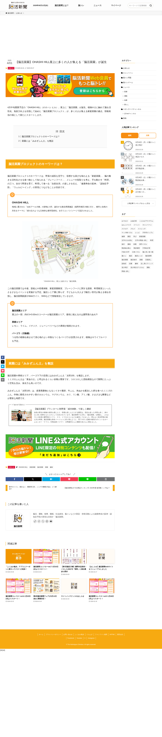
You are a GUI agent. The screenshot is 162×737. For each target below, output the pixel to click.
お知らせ (11, 68)
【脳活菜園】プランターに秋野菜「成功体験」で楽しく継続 (62, 409)
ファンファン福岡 (101, 634)
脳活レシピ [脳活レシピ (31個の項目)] (139, 257)
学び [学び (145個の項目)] (134, 238)
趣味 (51, 467)
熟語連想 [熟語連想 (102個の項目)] (137, 249)
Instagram (91, 638)
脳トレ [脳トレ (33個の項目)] (124, 257)
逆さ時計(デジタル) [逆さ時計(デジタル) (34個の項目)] (137, 269)
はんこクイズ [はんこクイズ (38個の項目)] (126, 226)
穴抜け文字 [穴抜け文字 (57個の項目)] (125, 253)
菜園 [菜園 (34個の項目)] (141, 261)
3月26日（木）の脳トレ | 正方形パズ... (145, 191)
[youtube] (50, 521)
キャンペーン (128, 73)
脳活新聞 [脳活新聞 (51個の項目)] (148, 257)
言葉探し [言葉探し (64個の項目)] (148, 261)
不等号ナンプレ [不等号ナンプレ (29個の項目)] (148, 234)
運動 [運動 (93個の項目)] (148, 269)
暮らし (127, 105)
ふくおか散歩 (79, 634)
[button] (14, 479)
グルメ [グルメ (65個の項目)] (133, 230)
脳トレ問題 (127, 78)
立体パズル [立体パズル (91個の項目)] (136, 253)
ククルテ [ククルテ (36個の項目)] (125, 230)
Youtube (79, 638)
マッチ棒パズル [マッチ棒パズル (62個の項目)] (127, 234)
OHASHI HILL (23, 467)
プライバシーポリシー (53, 634)
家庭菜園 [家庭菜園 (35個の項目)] (142, 238)
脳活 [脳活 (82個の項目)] (130, 257)
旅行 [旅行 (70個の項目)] (123, 245)
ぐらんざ (89, 634)
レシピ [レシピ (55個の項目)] (137, 234)
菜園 (46, 467)
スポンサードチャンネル (132, 110)
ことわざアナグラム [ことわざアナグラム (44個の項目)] (146, 222)
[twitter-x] (43, 521)
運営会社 (120, 634)
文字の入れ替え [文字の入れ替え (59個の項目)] (127, 242)
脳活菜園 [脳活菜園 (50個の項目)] (125, 261)
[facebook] (39, 521)
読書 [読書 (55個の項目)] (130, 265)
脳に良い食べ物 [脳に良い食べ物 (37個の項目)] (148, 253)
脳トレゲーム (128, 83)
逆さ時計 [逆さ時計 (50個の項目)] (125, 269)
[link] (35, 521)
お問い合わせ (68, 634)
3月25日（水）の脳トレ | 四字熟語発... (145, 168)
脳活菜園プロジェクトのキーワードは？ (41, 136)
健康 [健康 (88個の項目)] (123, 238)
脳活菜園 (40, 467)
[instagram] (46, 521)
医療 (126, 92)
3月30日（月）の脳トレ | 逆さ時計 (145, 144)
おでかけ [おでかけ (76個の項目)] (125, 222)
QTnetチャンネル (130, 115)
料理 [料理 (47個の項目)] (151, 242)
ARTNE (112, 634)
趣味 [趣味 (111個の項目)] (136, 265)
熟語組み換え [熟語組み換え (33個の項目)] (126, 249)
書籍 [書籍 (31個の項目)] (129, 245)
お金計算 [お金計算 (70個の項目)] (134, 222)
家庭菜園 (32, 467)
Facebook (70, 638)
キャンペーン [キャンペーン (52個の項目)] (147, 226)
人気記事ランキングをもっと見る (139, 205)
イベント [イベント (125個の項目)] (137, 226)
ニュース (126, 88)
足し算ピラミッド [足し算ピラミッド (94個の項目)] (147, 265)
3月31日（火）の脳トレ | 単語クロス (145, 156)
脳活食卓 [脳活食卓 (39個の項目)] (134, 261)
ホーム (41, 634)
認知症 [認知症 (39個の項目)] (124, 265)
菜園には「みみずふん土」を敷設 (37, 141)
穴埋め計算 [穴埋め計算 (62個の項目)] (146, 249)
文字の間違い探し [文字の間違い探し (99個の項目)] (141, 242)
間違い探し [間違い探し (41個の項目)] (125, 272)
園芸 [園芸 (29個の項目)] (129, 238)
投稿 (125, 119)
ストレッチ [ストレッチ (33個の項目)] (142, 230)
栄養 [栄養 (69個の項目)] (134, 245)
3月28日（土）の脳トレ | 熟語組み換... (145, 180)
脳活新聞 (18, 526)
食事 (126, 101)
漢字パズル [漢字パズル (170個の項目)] (143, 245)
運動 (126, 97)
